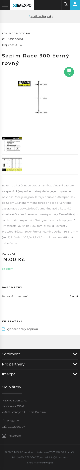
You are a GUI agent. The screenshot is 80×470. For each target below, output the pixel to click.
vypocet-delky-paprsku (20, 328)
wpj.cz (49, 462)
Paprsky (47, 16)
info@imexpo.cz (58, 457)
